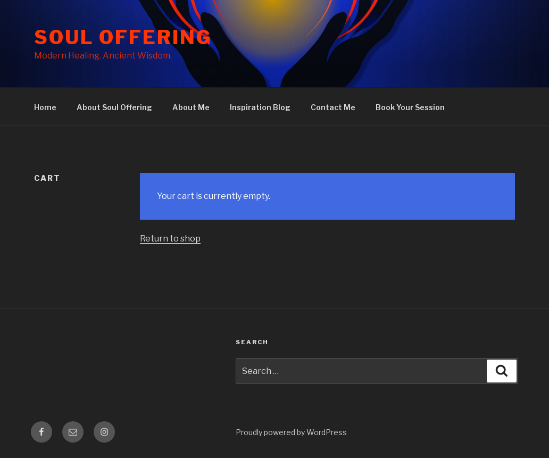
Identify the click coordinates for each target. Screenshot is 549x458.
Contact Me (333, 107)
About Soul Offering (114, 107)
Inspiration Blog (260, 107)
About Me (191, 107)
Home (45, 107)
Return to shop (170, 239)
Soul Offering (123, 37)
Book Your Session (410, 107)
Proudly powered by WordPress (291, 432)
